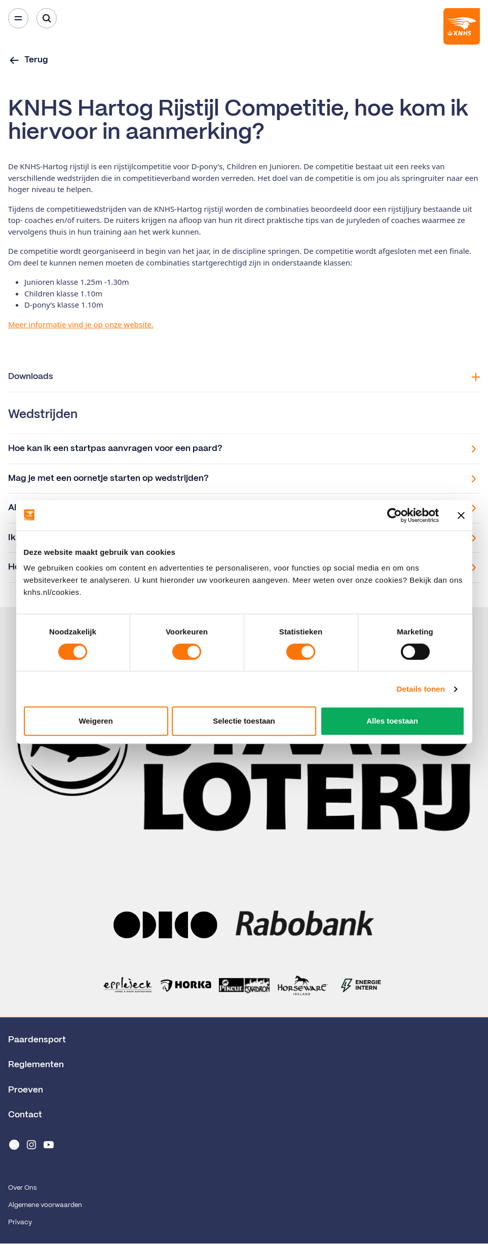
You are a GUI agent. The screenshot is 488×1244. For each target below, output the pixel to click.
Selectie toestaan (244, 721)
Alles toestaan (392, 721)
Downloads (244, 376)
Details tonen (421, 689)
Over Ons (22, 1188)
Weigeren (95, 721)
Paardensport (37, 1040)
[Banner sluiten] (461, 515)
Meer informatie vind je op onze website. (81, 324)
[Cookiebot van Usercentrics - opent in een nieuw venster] (394, 515)
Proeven (25, 1090)
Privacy (20, 1222)
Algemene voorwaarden (45, 1205)
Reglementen (36, 1065)
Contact (25, 1115)
